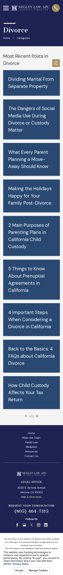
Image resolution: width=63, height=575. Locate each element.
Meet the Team (31, 438)
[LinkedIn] (46, 525)
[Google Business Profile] (24, 525)
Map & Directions (31, 497)
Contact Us (31, 456)
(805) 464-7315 (31, 511)
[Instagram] (38, 525)
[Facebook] (17, 525)
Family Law (31, 442)
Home (31, 433)
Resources (31, 451)
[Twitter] (31, 525)
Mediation (31, 447)
